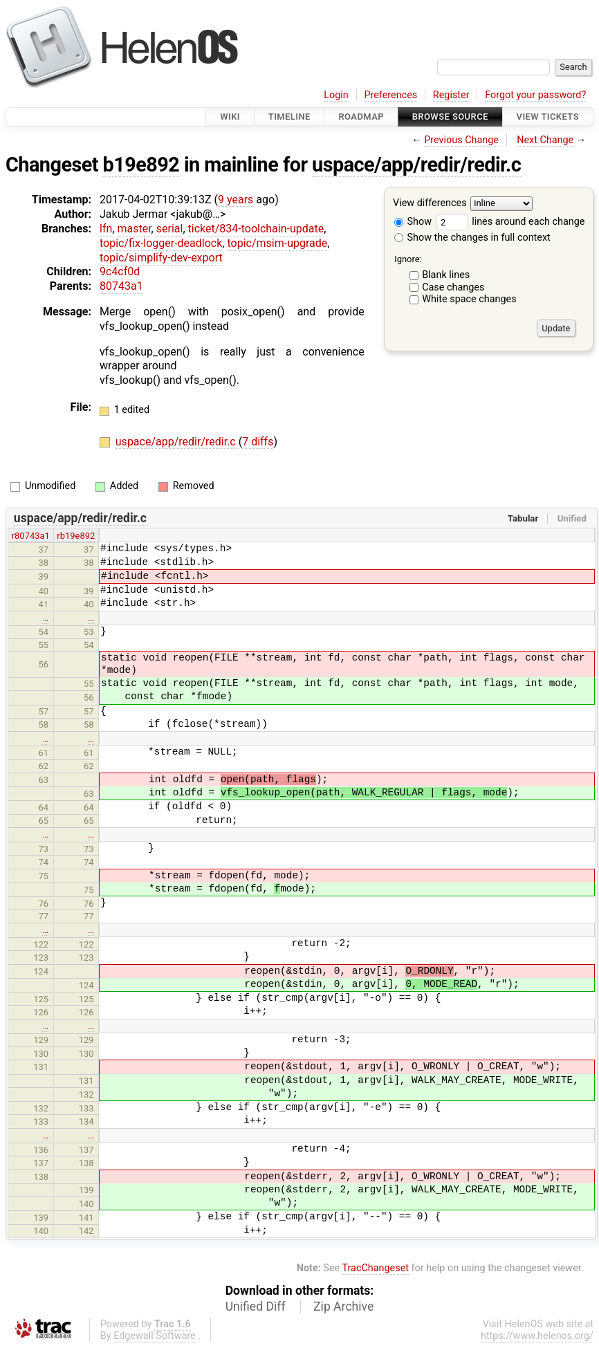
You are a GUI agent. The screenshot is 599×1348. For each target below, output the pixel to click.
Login (336, 95)
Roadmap (361, 116)
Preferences (390, 95)
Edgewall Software (154, 1336)
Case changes (453, 287)
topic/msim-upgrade (277, 243)
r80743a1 (31, 535)
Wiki (230, 116)
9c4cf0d (120, 271)
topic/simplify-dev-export (161, 257)
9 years (235, 199)
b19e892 (141, 164)
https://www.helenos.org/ (537, 1336)
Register (451, 95)
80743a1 (121, 286)
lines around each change (510, 222)
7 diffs (257, 441)
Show (413, 222)
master (134, 228)
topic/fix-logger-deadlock (161, 243)
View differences (430, 204)
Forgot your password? (535, 95)
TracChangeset (375, 1268)
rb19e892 (76, 535)
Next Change (545, 140)
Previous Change (461, 140)
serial (169, 228)
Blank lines (446, 275)
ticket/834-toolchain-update (256, 228)
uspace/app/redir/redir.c (416, 164)
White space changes (469, 299)
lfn (106, 228)
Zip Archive (343, 1306)
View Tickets (548, 116)
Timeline (289, 116)
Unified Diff (255, 1306)
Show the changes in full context (472, 237)
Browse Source (450, 116)
